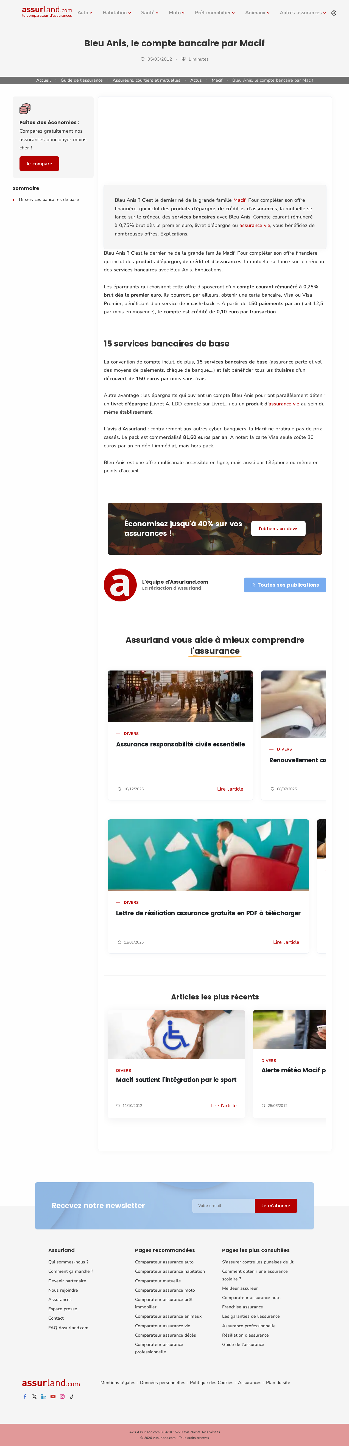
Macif (217, 80)
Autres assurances (301, 12)
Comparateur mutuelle (158, 1281)
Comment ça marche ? (70, 1271)
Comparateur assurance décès (165, 1335)
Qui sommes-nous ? (68, 1262)
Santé (147, 12)
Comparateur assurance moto (165, 1290)
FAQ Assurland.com (68, 1328)
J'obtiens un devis (278, 528)
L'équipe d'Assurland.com (175, 581)
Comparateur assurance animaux (168, 1316)
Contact (56, 1318)
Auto (82, 12)
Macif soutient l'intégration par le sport (176, 1080)
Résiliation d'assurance (245, 1335)
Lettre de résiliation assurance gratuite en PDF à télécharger (208, 913)
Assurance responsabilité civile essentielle (180, 744)
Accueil (43, 80)
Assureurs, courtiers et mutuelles (146, 80)
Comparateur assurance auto (164, 1262)
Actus (196, 80)
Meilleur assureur (240, 1288)
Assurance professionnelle (249, 1326)
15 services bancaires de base (48, 200)
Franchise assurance (242, 1307)
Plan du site (278, 1383)
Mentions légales (117, 1383)
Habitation (115, 12)
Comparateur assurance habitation (170, 1271)
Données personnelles (162, 1383)
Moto (174, 12)
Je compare (39, 163)
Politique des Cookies (211, 1383)
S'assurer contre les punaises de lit (258, 1262)
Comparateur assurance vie (162, 1326)
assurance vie (254, 225)
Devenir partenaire (67, 1281)
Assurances (60, 1300)
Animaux (255, 12)
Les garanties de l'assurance (251, 1316)
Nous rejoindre (63, 1290)
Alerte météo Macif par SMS (304, 1070)
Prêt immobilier (213, 12)
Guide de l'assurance (82, 80)
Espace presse (62, 1309)
